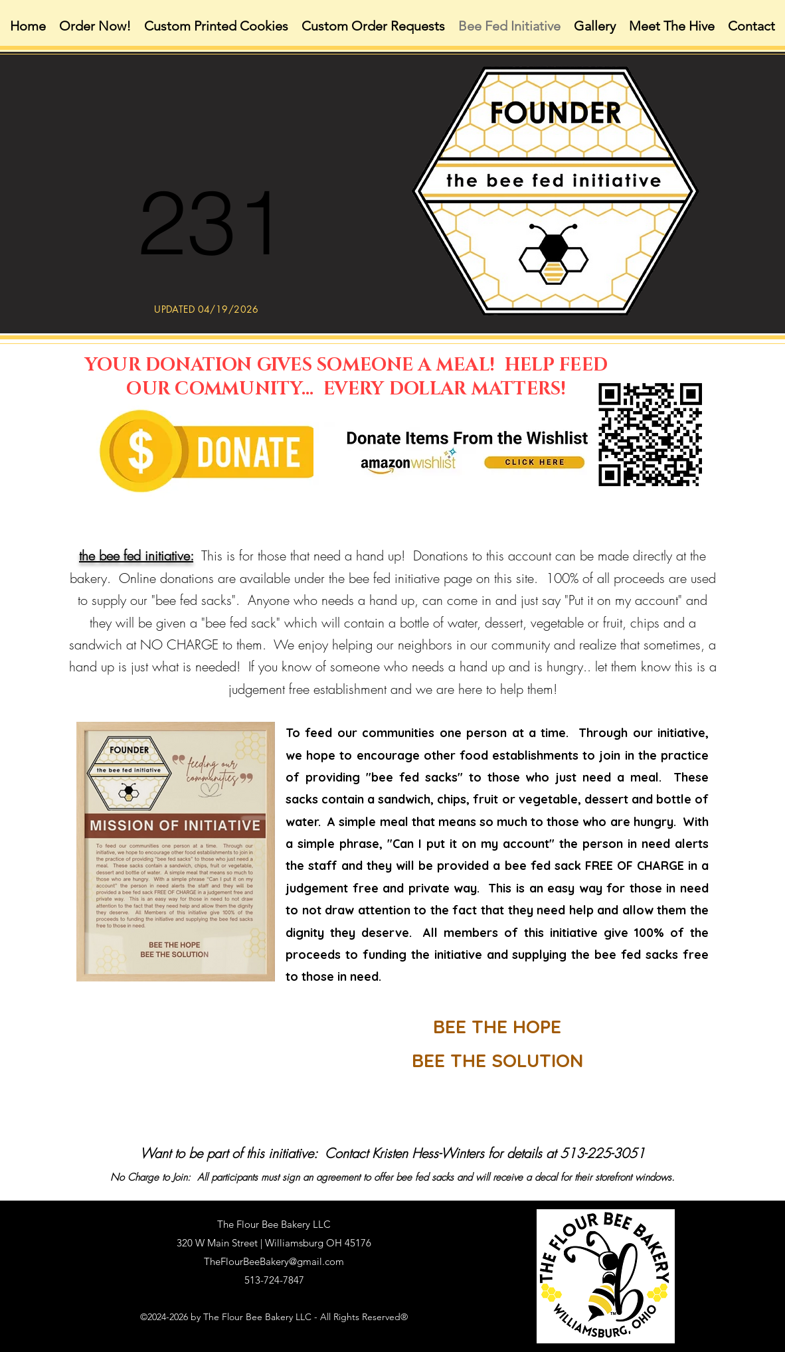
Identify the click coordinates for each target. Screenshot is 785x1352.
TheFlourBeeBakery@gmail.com (274, 1261)
